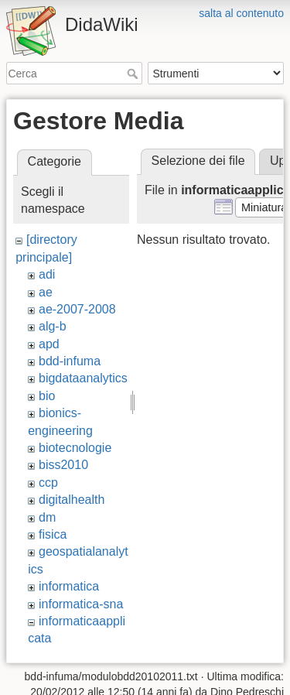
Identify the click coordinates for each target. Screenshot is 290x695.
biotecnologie (75, 447)
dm (47, 517)
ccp (48, 482)
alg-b (53, 326)
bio (47, 395)
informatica (69, 586)
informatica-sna (81, 604)
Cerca (134, 73)
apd (49, 344)
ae (46, 292)
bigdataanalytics (83, 378)
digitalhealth (71, 499)
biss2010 (63, 464)
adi (47, 274)
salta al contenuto (241, 13)
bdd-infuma (70, 361)
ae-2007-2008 (77, 309)
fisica (53, 534)
